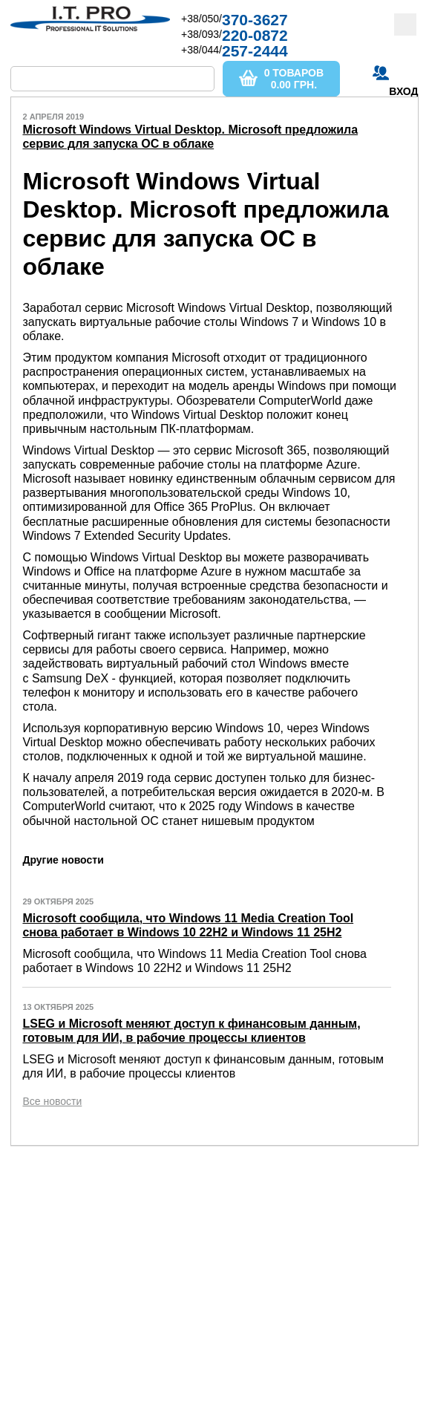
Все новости (52, 1101)
